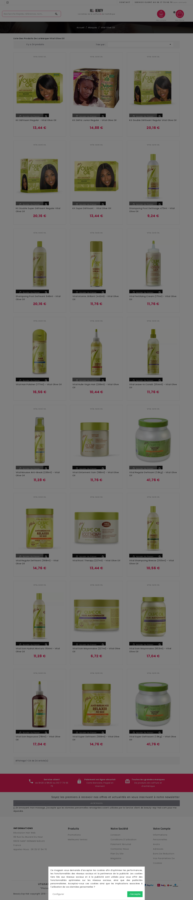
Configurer (58, 894)
